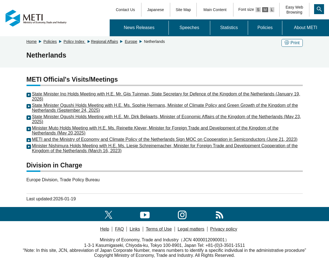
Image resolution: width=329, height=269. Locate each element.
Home (32, 41)
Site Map (183, 9)
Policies (265, 27)
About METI (305, 27)
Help (104, 229)
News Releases (139, 27)
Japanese (155, 9)
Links (135, 229)
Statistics (229, 27)
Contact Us (125, 9)
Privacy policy (223, 229)
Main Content (215, 9)
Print (292, 42)
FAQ (119, 229)
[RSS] (219, 213)
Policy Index (74, 41)
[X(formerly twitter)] (108, 213)
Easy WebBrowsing (294, 9)
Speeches (189, 27)
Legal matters (191, 229)
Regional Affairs (104, 41)
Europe (131, 41)
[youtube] (145, 213)
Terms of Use (159, 229)
